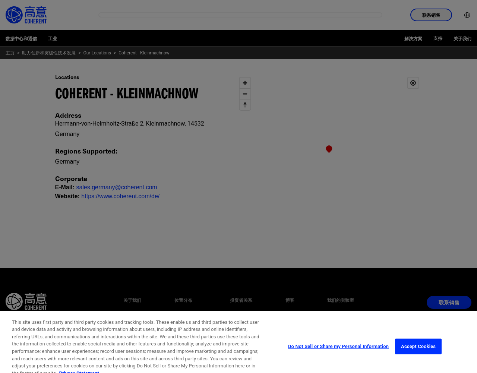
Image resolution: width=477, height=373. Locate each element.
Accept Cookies (418, 356)
